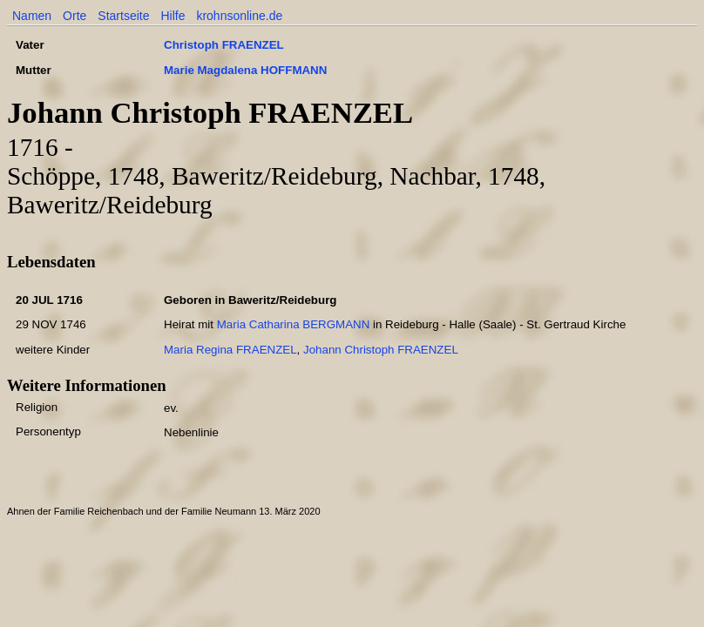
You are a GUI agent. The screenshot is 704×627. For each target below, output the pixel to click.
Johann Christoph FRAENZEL (380, 349)
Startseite (123, 16)
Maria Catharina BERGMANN (293, 324)
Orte (74, 16)
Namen (31, 16)
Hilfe (172, 16)
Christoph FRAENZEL (224, 44)
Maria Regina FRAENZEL (230, 349)
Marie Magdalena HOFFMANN (245, 70)
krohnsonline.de (239, 16)
